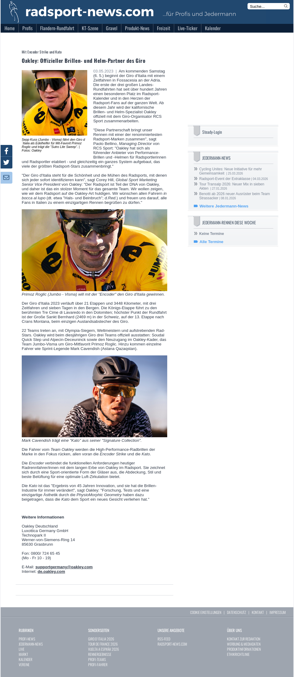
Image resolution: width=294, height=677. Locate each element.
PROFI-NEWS (27, 638)
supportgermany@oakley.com (64, 567)
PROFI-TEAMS (97, 659)
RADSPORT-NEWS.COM (172, 644)
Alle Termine (211, 241)
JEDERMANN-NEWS (31, 644)
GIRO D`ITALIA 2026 (101, 638)
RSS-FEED (164, 638)
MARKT (23, 654)
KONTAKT (258, 612)
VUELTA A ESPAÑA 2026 (103, 649)
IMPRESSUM (278, 612)
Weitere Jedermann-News (224, 206)
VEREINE (24, 664)
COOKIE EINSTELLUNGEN (205, 612)
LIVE (21, 649)
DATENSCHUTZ (236, 612)
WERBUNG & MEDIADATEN (243, 644)
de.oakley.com (51, 571)
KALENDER (25, 659)
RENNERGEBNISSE (99, 654)
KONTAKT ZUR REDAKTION (243, 638)
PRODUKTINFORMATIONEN (244, 649)
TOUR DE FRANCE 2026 (103, 644)
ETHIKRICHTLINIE (238, 654)
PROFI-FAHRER (97, 664)
